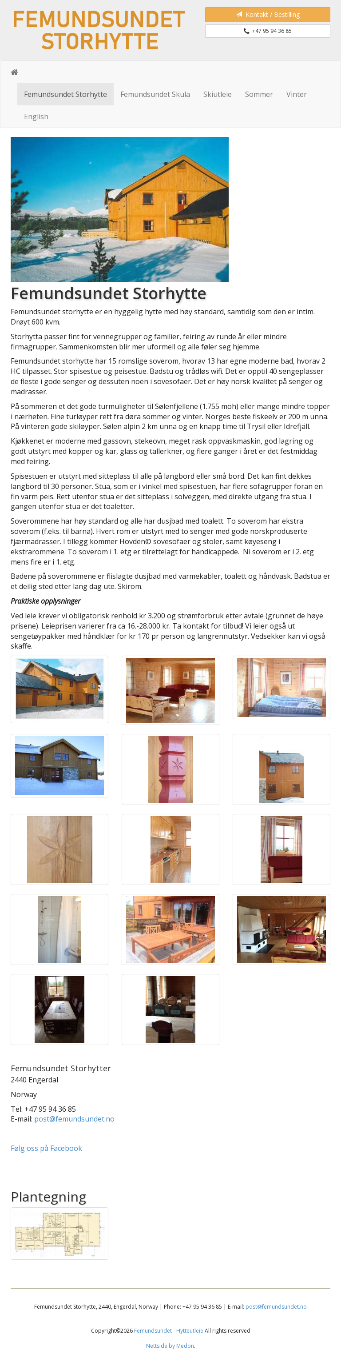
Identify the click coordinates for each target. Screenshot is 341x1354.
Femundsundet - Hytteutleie (168, 1330)
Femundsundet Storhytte (65, 94)
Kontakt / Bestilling (268, 14)
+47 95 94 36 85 (268, 31)
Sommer (259, 94)
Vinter (296, 94)
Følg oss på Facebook (47, 1148)
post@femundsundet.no (74, 1119)
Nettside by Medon (170, 1346)
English (36, 116)
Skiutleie (217, 94)
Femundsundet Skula (155, 94)
